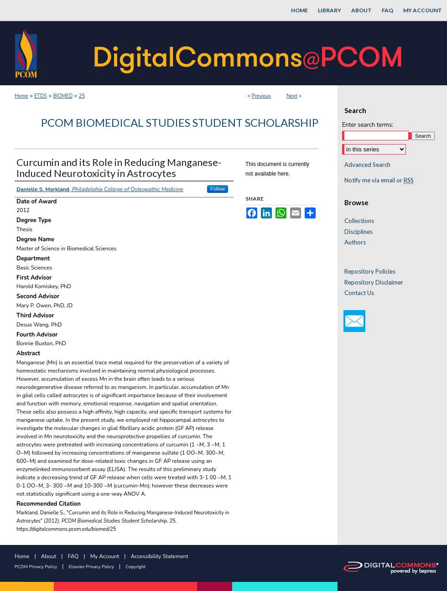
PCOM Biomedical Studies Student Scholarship (179, 122)
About (48, 556)
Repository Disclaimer (373, 282)
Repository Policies (369, 271)
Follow (217, 189)
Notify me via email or (379, 180)
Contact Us (359, 293)
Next (291, 96)
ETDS (40, 96)
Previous (261, 96)
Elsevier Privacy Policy (91, 567)
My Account (105, 556)
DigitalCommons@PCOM (249, 53)
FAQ (73, 556)
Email (354, 321)
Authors (355, 242)
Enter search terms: (367, 125)
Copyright (135, 567)
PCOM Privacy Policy (36, 567)
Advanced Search (367, 164)
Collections (359, 221)
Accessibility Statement (159, 556)
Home (21, 96)
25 (82, 96)
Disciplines (358, 231)
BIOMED (63, 96)
